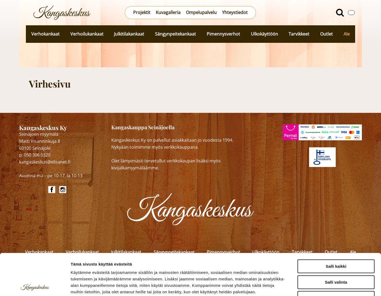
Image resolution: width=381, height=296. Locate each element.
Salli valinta (336, 240)
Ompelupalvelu (201, 12)
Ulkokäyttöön (264, 34)
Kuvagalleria (168, 12)
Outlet (326, 34)
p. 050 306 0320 (34, 155)
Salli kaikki (336, 224)
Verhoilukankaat (86, 34)
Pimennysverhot (223, 34)
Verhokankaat (45, 34)
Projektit (141, 12)
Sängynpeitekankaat (175, 34)
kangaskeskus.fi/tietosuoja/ (118, 263)
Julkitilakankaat (129, 34)
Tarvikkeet (299, 34)
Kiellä (336, 256)
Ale (347, 34)
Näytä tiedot (288, 285)
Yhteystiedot (235, 12)
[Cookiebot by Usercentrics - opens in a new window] (34, 285)
